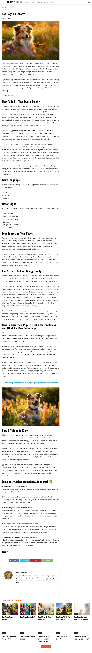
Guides (4, 613)
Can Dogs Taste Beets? (7, 618)
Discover (4, 7)
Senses (9, 552)
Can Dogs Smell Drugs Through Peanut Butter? (44, 638)
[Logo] (10, 2)
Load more (46, 646)
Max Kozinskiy (21, 572)
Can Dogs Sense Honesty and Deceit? (81, 637)
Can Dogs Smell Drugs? (61, 637)
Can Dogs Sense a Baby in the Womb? (81, 618)
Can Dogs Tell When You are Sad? (9, 637)
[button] (89, 2)
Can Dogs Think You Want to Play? (63, 618)
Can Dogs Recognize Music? (27, 637)
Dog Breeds (10, 7)
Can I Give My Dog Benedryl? (44, 618)
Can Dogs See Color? (27, 617)
